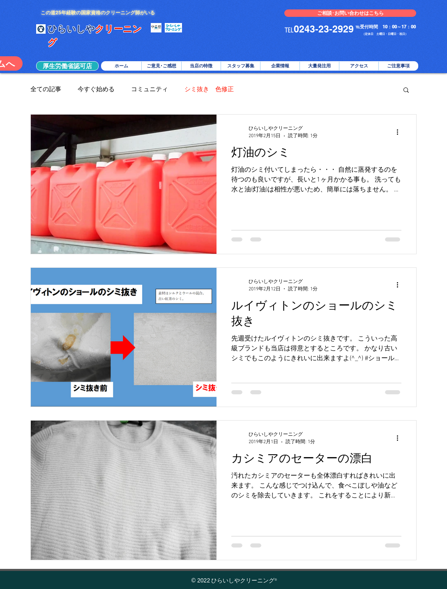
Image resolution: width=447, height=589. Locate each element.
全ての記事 (45, 89)
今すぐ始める (96, 89)
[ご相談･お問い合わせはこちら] (350, 13)
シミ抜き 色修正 (209, 89)
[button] (67, 66)
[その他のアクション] (400, 132)
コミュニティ (149, 89)
